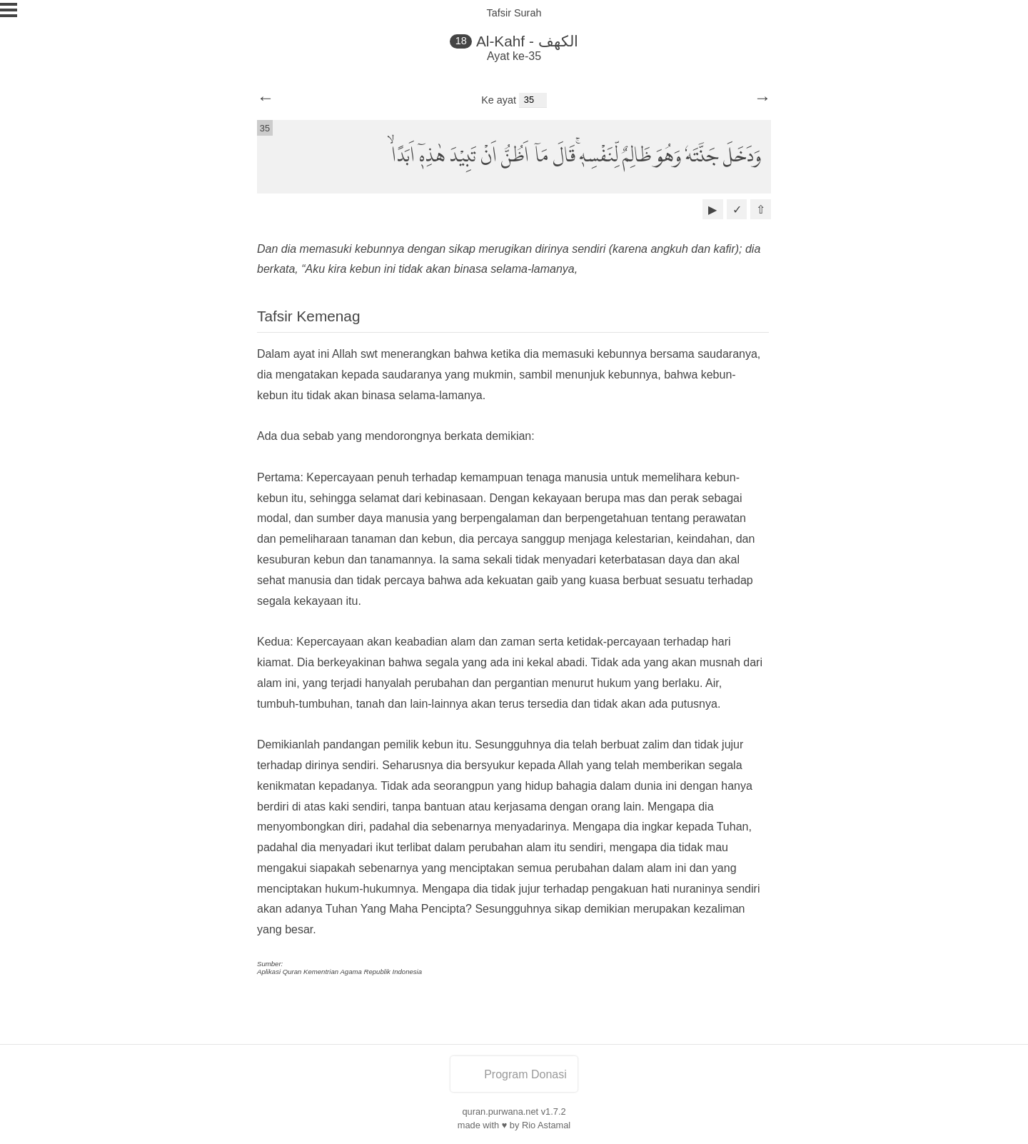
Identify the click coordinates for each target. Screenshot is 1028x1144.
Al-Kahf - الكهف (527, 41)
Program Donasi (514, 1074)
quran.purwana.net (500, 1111)
